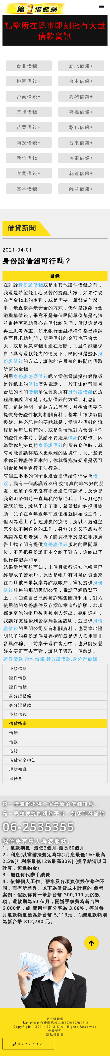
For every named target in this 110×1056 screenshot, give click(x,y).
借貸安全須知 (22, 760)
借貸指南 (18, 723)
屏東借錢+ (81, 158)
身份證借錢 (30, 285)
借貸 (13, 751)
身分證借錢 (80, 392)
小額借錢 (18, 714)
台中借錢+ (81, 81)
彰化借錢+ (81, 127)
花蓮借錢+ (81, 173)
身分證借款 (20, 705)
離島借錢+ (81, 189)
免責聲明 (55, 1030)
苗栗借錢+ (29, 127)
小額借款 (18, 668)
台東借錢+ (81, 142)
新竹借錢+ (29, 158)
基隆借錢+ (29, 112)
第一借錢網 (55, 1019)
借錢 (33, 384)
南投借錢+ (29, 142)
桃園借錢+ (29, 81)
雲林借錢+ (29, 189)
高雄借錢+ (81, 96)
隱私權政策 (55, 1034)
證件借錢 (18, 686)
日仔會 (16, 778)
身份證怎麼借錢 (30, 376)
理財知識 (18, 769)
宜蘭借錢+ (29, 173)
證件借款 (18, 677)
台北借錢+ (29, 66)
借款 (13, 741)
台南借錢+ (29, 96)
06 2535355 (28, 1043)
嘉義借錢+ (81, 112)
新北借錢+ (81, 66)
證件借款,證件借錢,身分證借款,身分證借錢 (50, 659)
